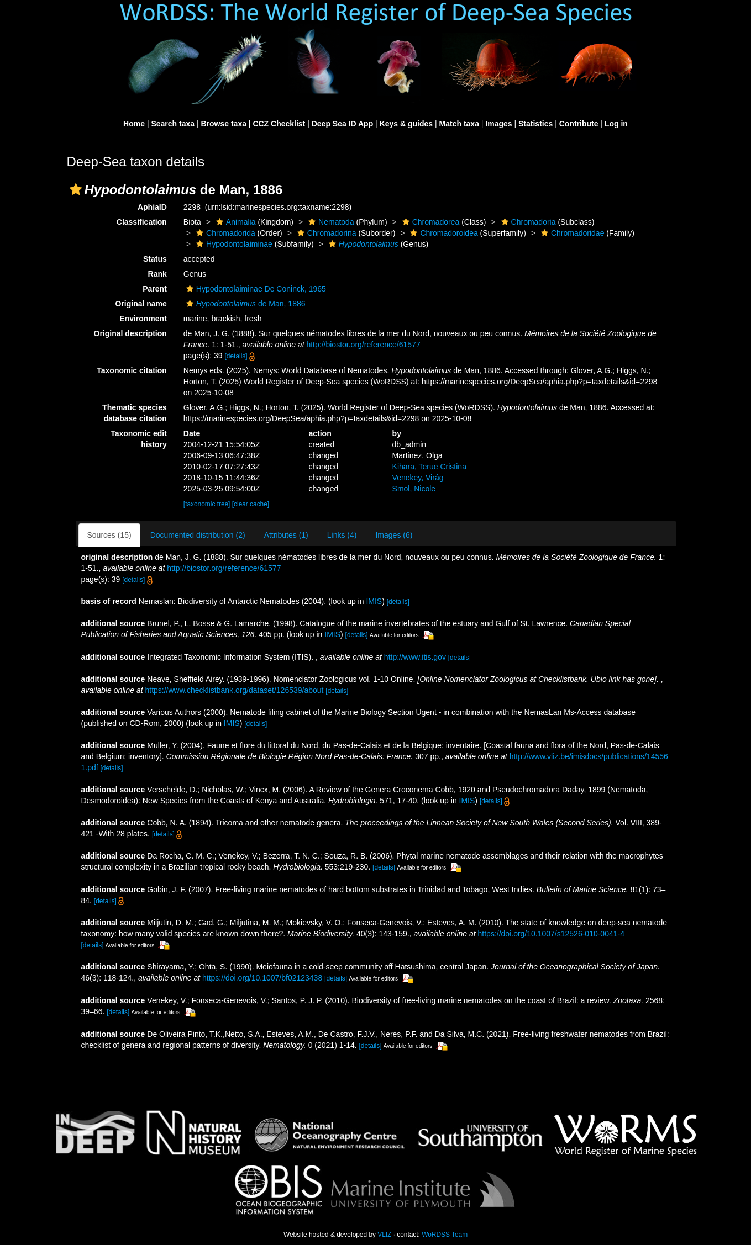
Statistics (535, 123)
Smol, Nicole (414, 488)
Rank (157, 273)
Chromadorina (325, 233)
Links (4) (342, 535)
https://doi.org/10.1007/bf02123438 (262, 977)
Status (155, 259)
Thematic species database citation (134, 413)
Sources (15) (109, 535)
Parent (155, 288)
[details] (236, 356)
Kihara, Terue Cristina (429, 466)
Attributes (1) (286, 535)
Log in (616, 123)
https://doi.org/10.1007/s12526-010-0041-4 (551, 933)
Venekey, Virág (418, 477)
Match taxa (459, 123)
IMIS (374, 601)
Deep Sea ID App (343, 123)
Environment (143, 318)
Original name (140, 303)
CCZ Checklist (279, 123)
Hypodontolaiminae (232, 244)
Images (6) (393, 535)
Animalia (234, 222)
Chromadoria (527, 222)
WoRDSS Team (445, 1234)
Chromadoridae (571, 233)
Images (498, 123)
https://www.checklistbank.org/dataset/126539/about (234, 690)
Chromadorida (224, 233)
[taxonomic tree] (206, 504)
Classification (142, 222)
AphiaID (152, 207)
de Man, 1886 (244, 303)
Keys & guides (406, 123)
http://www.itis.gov (415, 657)
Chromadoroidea (442, 233)
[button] (76, 189)
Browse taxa (223, 123)
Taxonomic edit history (139, 439)
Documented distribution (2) (197, 535)
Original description (130, 333)
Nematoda (330, 222)
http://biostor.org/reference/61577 (363, 344)
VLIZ (384, 1234)
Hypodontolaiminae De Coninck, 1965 (254, 288)
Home (134, 123)
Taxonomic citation (132, 370)
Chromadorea (430, 222)
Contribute (578, 123)
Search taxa (173, 123)
